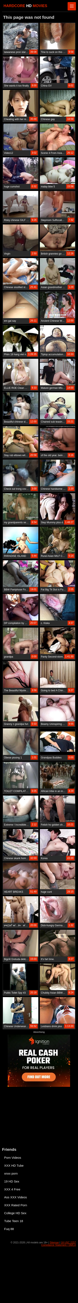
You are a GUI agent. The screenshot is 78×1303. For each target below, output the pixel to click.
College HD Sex (15, 1213)
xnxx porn (11, 1173)
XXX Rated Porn (15, 1205)
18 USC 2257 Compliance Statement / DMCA (58, 1244)
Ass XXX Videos (15, 1197)
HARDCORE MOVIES (25, 6)
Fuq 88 (9, 1229)
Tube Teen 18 (13, 1221)
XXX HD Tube (14, 1165)
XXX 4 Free (12, 1189)
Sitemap (54, 1242)
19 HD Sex (11, 1181)
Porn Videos (12, 1157)
